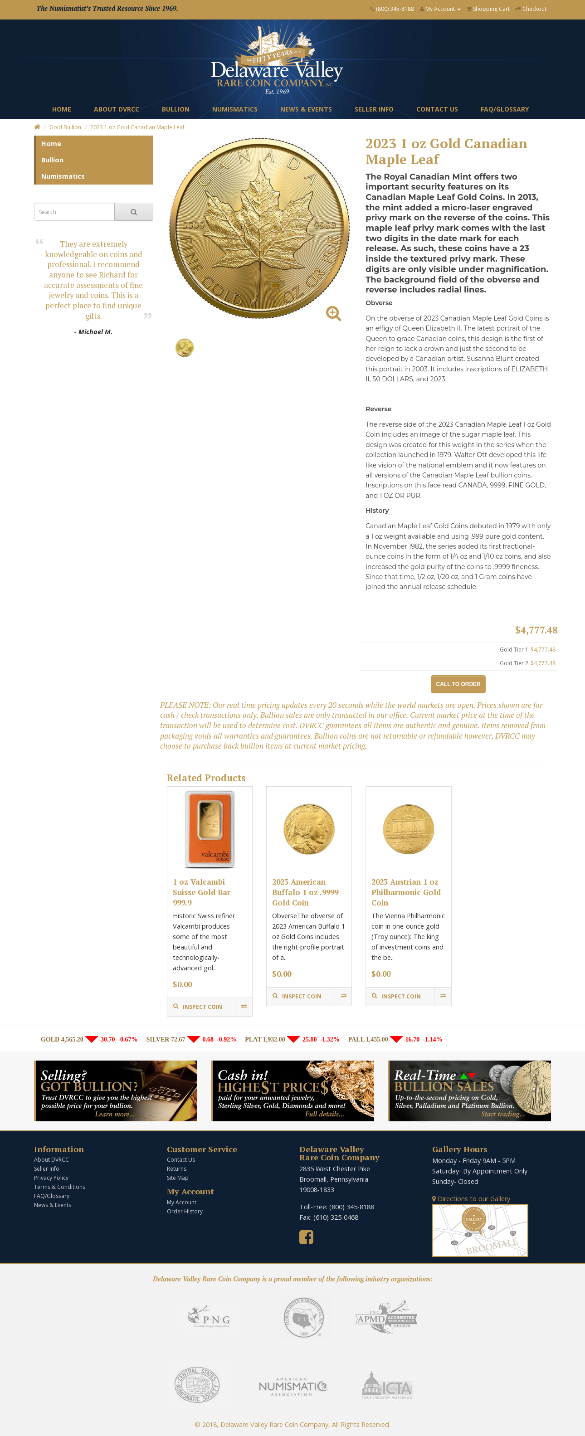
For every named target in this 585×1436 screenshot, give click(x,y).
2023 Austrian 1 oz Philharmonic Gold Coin (406, 892)
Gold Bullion (65, 127)
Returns (176, 1169)
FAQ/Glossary (505, 109)
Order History (185, 1211)
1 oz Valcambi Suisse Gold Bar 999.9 (201, 892)
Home (61, 109)
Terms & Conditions (59, 1187)
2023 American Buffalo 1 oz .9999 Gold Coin (305, 892)
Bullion (176, 109)
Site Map (178, 1178)
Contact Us (437, 109)
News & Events (306, 109)
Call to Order (458, 684)
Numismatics (235, 109)
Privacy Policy (51, 1178)
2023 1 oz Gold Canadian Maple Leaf (137, 127)
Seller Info (374, 109)
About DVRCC (116, 109)
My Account (181, 1202)
